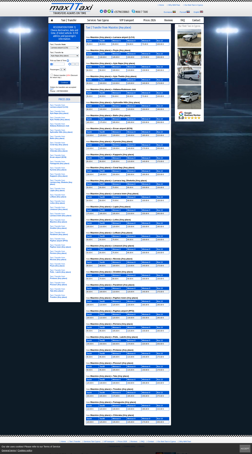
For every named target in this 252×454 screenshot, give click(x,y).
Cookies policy (25, 450)
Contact (196, 20)
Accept (245, 448)
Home (161, 5)
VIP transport (127, 20)
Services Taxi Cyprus (98, 20)
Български (168, 12)
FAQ (182, 20)
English (196, 12)
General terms (9, 450)
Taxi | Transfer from (59, 106)
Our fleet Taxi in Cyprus (193, 5)
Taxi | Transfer (68, 20)
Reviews (168, 20)
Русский (183, 12)
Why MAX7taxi (174, 5)
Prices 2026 (149, 20)
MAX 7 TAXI (140, 11)
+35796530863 (120, 11)
